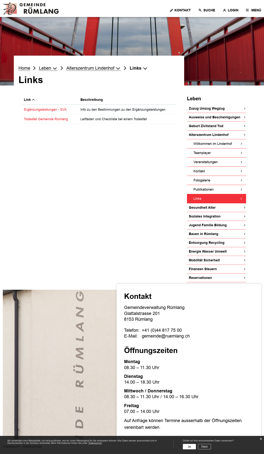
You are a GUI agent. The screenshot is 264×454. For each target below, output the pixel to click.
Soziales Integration (205, 216)
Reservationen (200, 278)
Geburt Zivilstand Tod (206, 126)
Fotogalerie (201, 180)
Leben (194, 98)
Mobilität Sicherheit (204, 260)
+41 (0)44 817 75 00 (162, 330)
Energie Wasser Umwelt (208, 251)
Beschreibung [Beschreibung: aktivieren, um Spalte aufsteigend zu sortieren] (91, 100)
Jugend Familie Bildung (208, 225)
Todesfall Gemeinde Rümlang (48, 119)
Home (24, 68)
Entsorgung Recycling (206, 243)
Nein (204, 446)
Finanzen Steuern (203, 269)
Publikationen (203, 189)
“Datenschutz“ (95, 443)
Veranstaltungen (205, 162)
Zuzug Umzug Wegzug (207, 108)
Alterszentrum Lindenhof (209, 135)
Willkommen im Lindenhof (212, 144)
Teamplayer (202, 153)
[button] (48, 68)
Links (207, 198)
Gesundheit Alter (202, 207)
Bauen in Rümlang (203, 234)
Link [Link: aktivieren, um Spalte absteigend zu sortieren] (27, 100)
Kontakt (199, 171)
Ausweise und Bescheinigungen (214, 117)
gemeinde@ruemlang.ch (166, 336)
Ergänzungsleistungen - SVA (47, 109)
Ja (189, 446)
